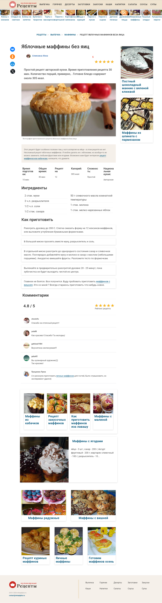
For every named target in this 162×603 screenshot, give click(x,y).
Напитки (120, 4)
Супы (153, 4)
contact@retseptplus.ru (17, 595)
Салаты (132, 4)
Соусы (143, 4)
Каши (109, 4)
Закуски (98, 4)
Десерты (70, 4)
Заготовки (84, 4)
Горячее (57, 4)
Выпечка (45, 4)
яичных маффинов (65, 376)
